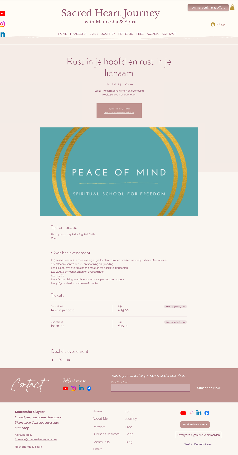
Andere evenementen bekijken (119, 112)
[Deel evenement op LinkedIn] (68, 360)
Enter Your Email (119, 382)
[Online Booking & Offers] (208, 7)
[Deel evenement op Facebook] (52, 360)
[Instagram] (73, 388)
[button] (232, 7)
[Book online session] (195, 424)
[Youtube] (65, 388)
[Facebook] (89, 388)
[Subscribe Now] (208, 388)
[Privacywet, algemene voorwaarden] (198, 435)
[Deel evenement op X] (60, 360)
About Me (100, 418)
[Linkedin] (81, 388)
